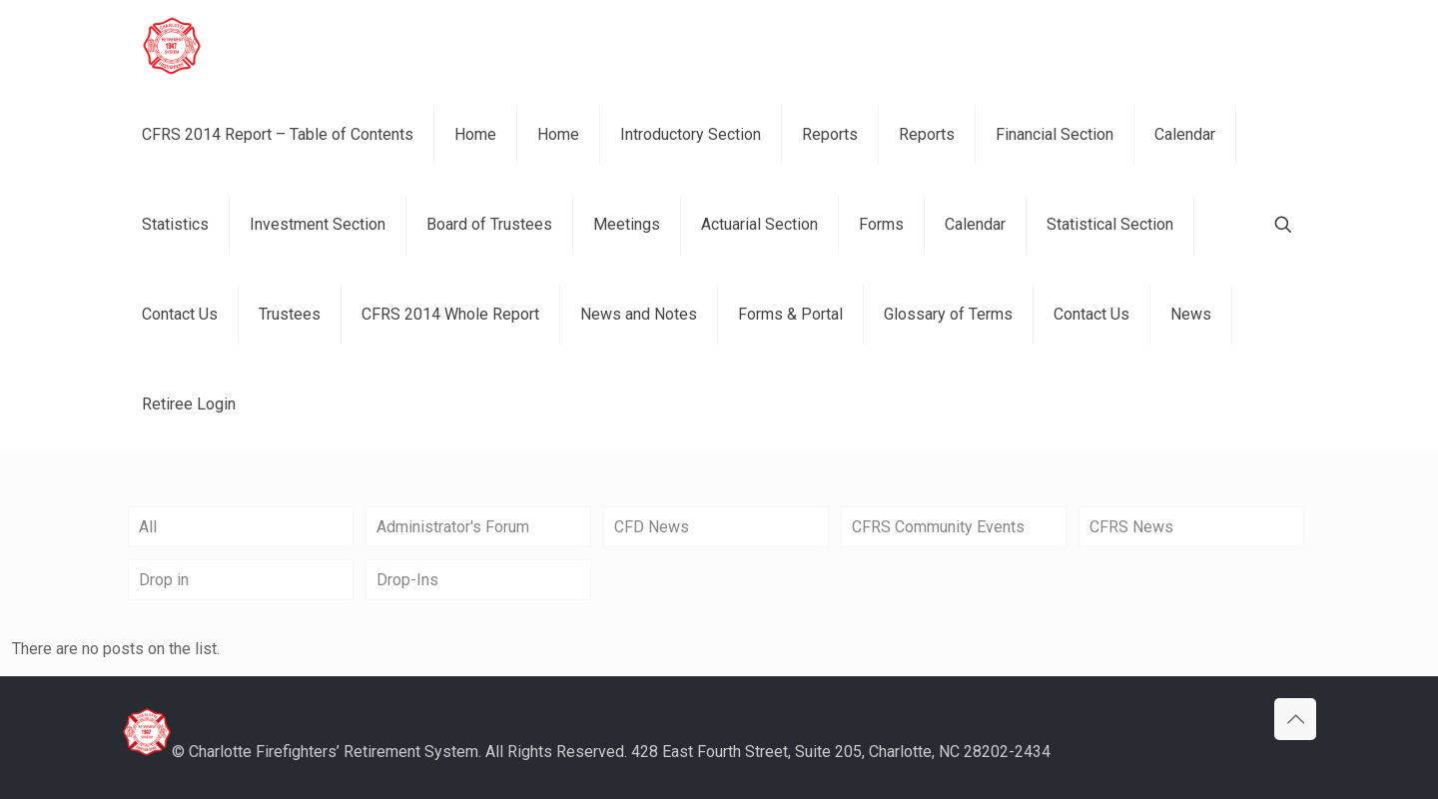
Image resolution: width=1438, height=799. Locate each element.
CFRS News (1131, 526)
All (148, 526)
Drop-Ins (407, 579)
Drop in (164, 579)
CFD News (651, 526)
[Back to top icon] (1295, 719)
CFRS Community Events (938, 526)
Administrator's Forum (452, 526)
